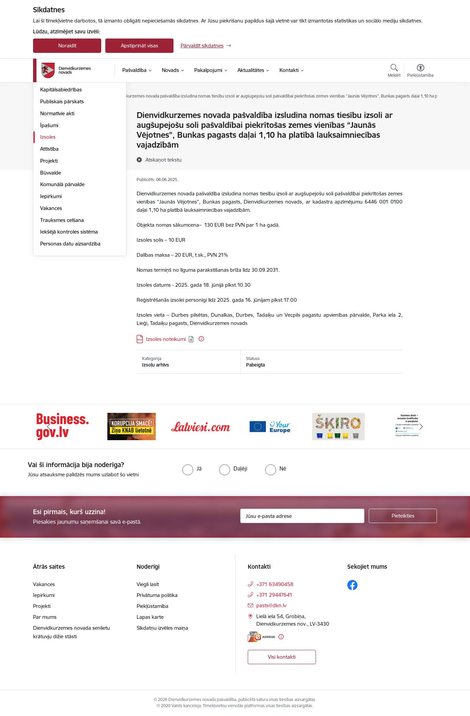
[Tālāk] (421, 426)
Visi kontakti (281, 657)
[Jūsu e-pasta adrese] (302, 516)
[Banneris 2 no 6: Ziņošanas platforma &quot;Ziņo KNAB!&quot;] (131, 426)
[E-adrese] (261, 636)
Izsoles (48, 210)
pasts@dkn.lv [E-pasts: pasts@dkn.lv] (271, 605)
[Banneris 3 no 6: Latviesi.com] (200, 426)
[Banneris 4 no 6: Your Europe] (269, 426)
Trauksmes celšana (62, 293)
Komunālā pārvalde (62, 258)
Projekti (49, 234)
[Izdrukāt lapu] (420, 112)
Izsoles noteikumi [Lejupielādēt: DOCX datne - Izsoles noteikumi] (166, 339)
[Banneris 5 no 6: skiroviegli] (338, 426)
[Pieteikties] (403, 516)
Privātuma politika (157, 595)
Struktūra (51, 127)
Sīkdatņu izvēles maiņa (162, 628)
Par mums (45, 617)
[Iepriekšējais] (49, 426)
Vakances (51, 281)
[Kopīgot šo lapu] (420, 129)
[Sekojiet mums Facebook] (352, 585)
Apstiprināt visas (139, 45)
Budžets (49, 151)
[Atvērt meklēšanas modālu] (394, 71)
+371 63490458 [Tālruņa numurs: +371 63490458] (274, 584)
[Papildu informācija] (201, 338)
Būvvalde (50, 246)
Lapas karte (150, 617)
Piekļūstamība (152, 606)
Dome (47, 116)
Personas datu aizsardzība (70, 317)
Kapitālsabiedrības (61, 163)
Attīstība (49, 222)
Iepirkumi (51, 269)
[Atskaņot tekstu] (164, 159)
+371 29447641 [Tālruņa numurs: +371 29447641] (274, 595)
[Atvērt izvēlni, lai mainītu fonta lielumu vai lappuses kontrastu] (420, 71)
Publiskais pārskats (62, 174)
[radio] (191, 468)
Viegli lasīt (148, 584)
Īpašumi (49, 198)
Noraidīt (67, 45)
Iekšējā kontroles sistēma (69, 305)
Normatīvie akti (57, 186)
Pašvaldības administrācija (70, 139)
